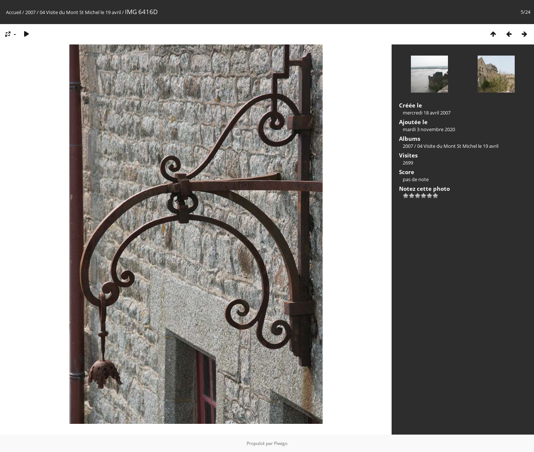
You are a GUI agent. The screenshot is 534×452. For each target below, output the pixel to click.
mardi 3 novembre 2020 (429, 129)
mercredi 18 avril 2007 (427, 112)
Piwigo (280, 443)
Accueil (13, 12)
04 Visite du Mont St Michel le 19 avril (81, 12)
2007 (30, 12)
